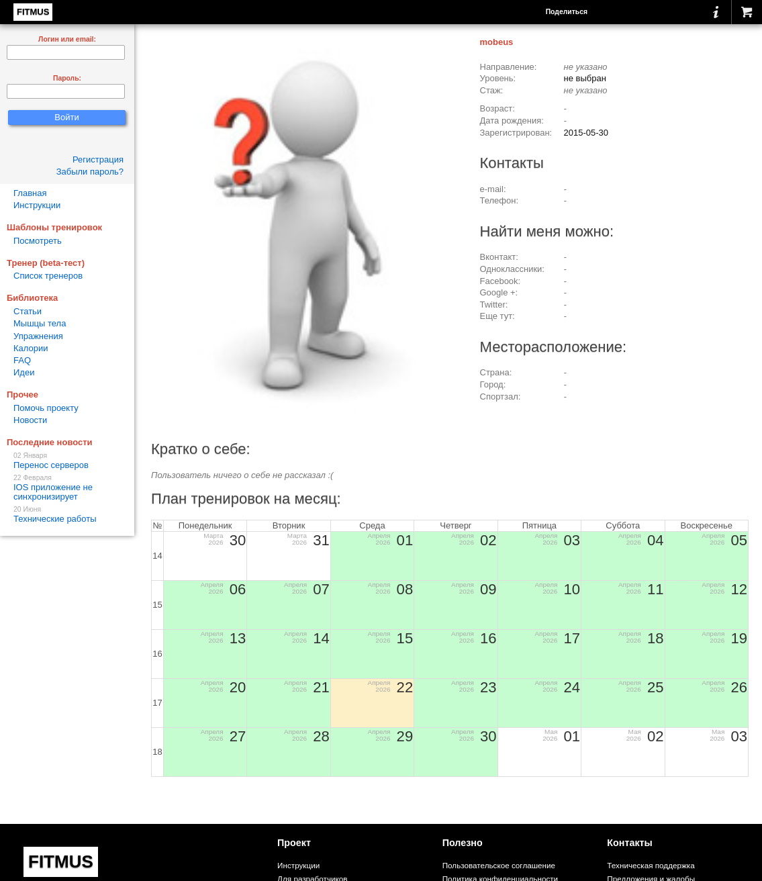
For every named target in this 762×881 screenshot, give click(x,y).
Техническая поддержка (650, 865)
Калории (30, 348)
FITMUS (33, 12)
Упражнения (38, 336)
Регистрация (98, 159)
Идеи (23, 372)
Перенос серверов (67, 461)
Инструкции (36, 205)
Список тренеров (48, 276)
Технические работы (67, 514)
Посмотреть (37, 241)
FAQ (22, 360)
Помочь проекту (46, 408)
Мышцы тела (39, 323)
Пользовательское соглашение (498, 865)
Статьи (27, 311)
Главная (29, 193)
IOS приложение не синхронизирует (67, 487)
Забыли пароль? (90, 172)
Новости (30, 420)
